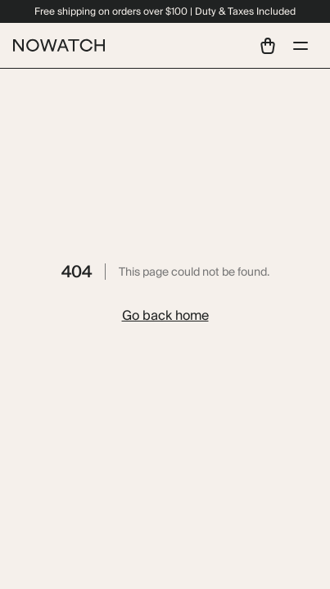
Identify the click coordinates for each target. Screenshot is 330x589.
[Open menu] (300, 45)
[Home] (59, 45)
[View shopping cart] (267, 45)
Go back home (165, 315)
